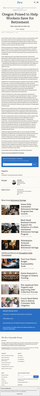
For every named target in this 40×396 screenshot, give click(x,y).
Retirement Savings (18, 200)
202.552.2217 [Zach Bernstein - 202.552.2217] (20, 192)
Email (3, 162)
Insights (19, 353)
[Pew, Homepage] (20, 2)
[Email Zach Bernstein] (17, 194)
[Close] (38, 388)
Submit (34, 164)
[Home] (11, 337)
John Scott (19, 180)
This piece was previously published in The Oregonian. (12, 152)
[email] (17, 184)
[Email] (17, 164)
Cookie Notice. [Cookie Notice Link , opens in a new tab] (23, 391)
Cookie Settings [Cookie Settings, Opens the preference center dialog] (19, 393)
